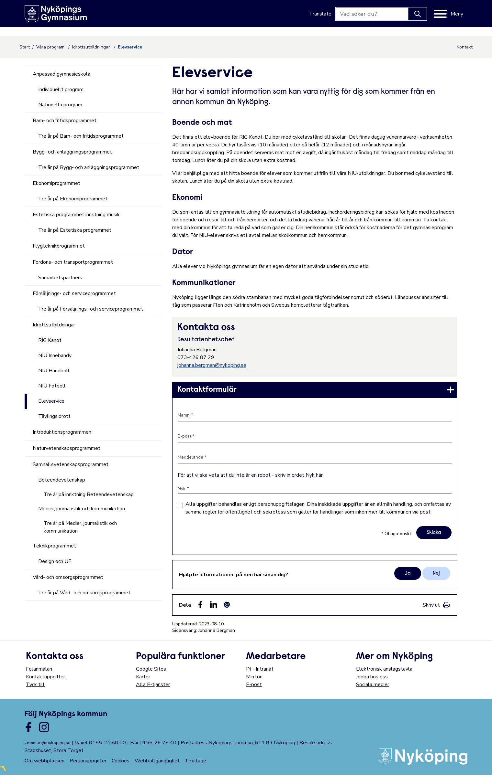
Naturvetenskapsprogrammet (66, 448)
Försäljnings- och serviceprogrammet (74, 293)
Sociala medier (372, 684)
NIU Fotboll (52, 385)
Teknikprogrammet (54, 545)
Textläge (195, 760)
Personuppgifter (88, 760)
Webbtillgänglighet (157, 760)
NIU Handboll (54, 370)
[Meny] (448, 14)
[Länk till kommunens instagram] (44, 727)
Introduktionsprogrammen (62, 432)
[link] (314, 390)
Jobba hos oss (372, 676)
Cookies (120, 760)
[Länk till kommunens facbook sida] (28, 727)
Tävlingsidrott (54, 416)
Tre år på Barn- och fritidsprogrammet (81, 136)
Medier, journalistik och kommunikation (81, 508)
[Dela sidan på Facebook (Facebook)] (200, 604)
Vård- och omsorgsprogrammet (68, 577)
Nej (436, 573)
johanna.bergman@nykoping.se (211, 365)
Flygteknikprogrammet (59, 245)
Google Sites (151, 669)
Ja (408, 573)
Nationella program (60, 104)
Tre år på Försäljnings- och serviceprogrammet (90, 309)
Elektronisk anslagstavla (384, 669)
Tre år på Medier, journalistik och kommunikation (80, 527)
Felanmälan (39, 669)
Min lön (254, 676)
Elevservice (51, 401)
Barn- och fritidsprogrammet (64, 120)
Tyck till (35, 684)
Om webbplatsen (44, 760)
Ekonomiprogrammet (56, 183)
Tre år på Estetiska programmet (74, 230)
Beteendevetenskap (61, 479)
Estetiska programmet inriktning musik (76, 214)
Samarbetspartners (60, 277)
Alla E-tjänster (153, 684)
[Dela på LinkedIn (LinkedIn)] (214, 604)
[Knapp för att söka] (417, 13)
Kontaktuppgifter (45, 676)
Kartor (143, 676)
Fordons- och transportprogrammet (73, 262)
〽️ (3, 768)
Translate (320, 13)
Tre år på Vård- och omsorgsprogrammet (84, 592)
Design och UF (54, 561)
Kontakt (465, 47)
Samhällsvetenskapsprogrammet (70, 464)
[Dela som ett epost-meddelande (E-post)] (227, 604)
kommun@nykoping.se (48, 743)
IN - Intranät (260, 669)
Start (24, 47)
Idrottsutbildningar (91, 47)
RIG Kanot (50, 340)
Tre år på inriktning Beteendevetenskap (89, 494)
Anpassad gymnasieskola (61, 74)
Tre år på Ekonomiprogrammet (72, 198)
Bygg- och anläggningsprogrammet (72, 151)
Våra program (51, 47)
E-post (254, 684)
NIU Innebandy (55, 355)
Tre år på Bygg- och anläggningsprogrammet (88, 167)
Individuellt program (61, 89)
